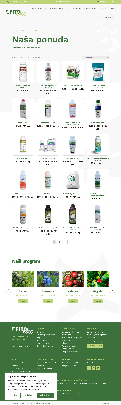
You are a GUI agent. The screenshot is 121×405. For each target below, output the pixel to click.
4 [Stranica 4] (62, 242)
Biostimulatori (67, 340)
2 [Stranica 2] (57, 242)
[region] (31, 386)
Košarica (111, 17)
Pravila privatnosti (44, 403)
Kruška (58, 383)
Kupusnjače (66, 383)
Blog (38, 337)
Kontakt (112, 8)
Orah (103, 383)
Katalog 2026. (94, 345)
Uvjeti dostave (43, 343)
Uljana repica (83, 394)
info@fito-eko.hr (106, 2)
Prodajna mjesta (61, 2)
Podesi (14, 395)
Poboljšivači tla (68, 349)
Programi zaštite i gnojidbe (95, 8)
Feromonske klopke (74, 8)
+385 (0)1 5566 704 (17, 2)
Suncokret (72, 394)
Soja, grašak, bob (60, 394)
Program (23, 301)
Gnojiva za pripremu (70, 351)
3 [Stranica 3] (59, 242)
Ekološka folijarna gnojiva (72, 337)
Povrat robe (42, 340)
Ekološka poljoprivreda (46, 335)
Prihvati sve (45, 395)
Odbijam (28, 395)
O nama (40, 332)
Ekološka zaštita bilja (39, 8)
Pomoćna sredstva (70, 346)
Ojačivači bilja (67, 343)
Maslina (96, 383)
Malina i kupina (86, 383)
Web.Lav (106, 403)
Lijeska (75, 383)
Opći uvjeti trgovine (45, 346)
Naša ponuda (55, 8)
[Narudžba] (95, 57)
